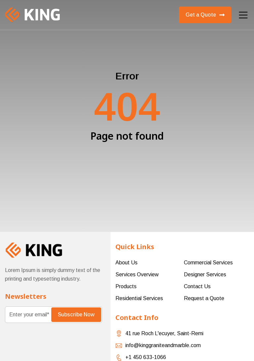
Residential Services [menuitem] (139, 298)
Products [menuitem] (126, 286)
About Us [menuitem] (126, 262)
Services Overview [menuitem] (137, 274)
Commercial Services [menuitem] (208, 262)
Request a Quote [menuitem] (204, 298)
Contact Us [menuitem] (197, 286)
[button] (243, 15)
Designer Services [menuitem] (205, 274)
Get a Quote (205, 15)
